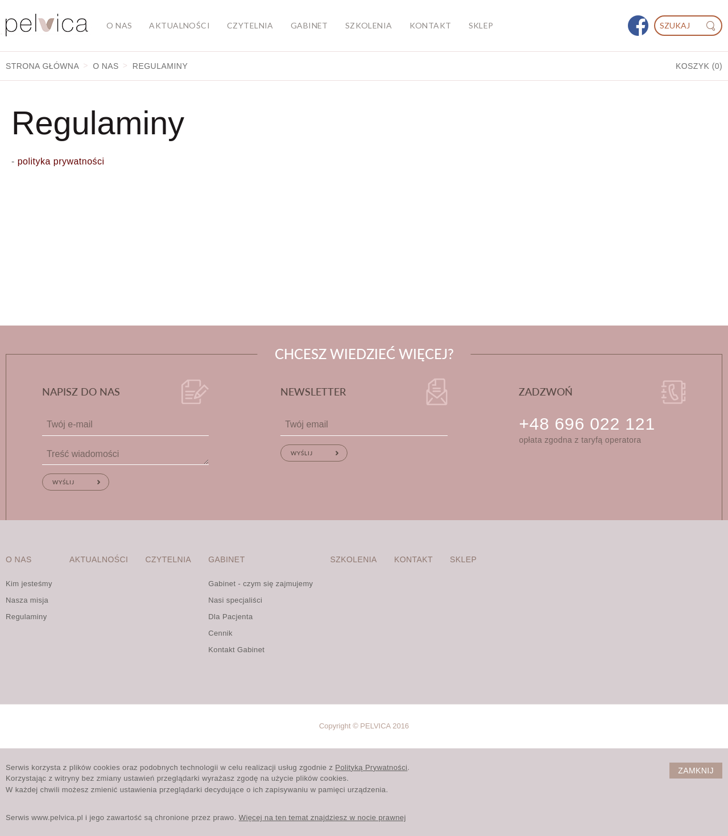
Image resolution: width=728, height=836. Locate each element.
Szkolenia (368, 25)
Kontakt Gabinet (236, 649)
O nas (119, 25)
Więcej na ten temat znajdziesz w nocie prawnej (322, 817)
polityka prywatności (60, 161)
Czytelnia (250, 25)
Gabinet (309, 25)
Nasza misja (27, 600)
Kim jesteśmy (29, 583)
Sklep (481, 25)
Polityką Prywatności (371, 767)
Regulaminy (26, 616)
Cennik (220, 633)
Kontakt (431, 25)
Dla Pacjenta (230, 616)
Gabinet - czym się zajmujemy (260, 583)
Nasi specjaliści (235, 600)
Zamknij (696, 770)
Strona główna (42, 66)
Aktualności (179, 25)
